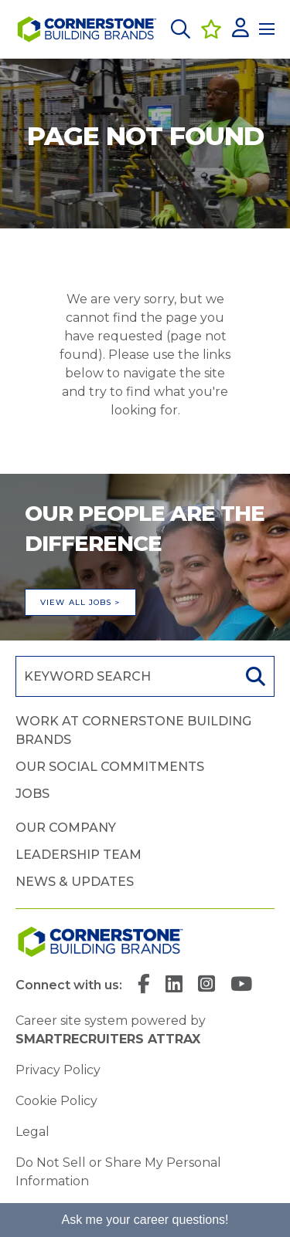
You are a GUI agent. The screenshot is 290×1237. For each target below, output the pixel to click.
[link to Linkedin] (174, 985)
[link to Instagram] (206, 985)
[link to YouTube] (241, 985)
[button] (180, 29)
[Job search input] (125, 676)
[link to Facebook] (144, 985)
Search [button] (254, 676)
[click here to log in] (240, 29)
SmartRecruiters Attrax (107, 1039)
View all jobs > (80, 602)
